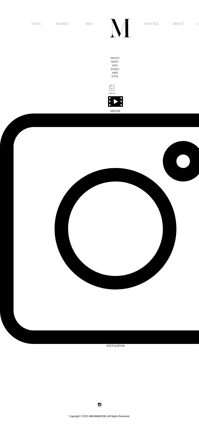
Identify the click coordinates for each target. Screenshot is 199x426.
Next (193, 389)
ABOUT (178, 24)
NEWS (36, 24)
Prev (6, 389)
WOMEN (62, 24)
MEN (89, 24)
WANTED (151, 24)
